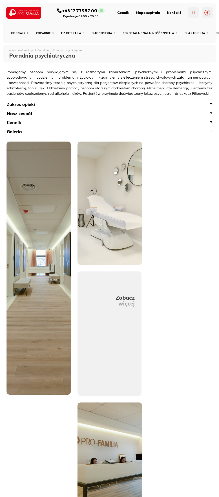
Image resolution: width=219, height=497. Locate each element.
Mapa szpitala (148, 12)
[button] (207, 12)
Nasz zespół (19, 113)
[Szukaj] (193, 12)
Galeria (14, 131)
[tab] (109, 104)
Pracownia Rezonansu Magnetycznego (43, 490)
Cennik (123, 12)
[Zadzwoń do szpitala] (81, 10)
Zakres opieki (21, 104)
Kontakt (174, 12)
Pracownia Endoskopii (30, 484)
